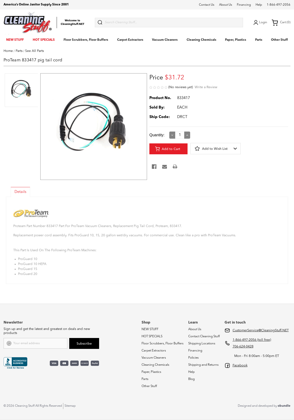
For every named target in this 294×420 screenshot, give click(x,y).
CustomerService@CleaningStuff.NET (261, 330)
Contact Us (206, 4)
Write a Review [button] (206, 87)
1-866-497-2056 (278, 4)
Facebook (240, 365)
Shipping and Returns (203, 364)
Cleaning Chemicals (201, 39)
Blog (191, 379)
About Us (225, 4)
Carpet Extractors (130, 39)
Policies (193, 357)
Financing (244, 4)
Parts (258, 39)
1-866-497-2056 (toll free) (252, 340)
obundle (284, 405)
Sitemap (70, 405)
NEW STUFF (15, 39)
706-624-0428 (243, 346)
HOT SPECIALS (44, 39)
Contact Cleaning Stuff (204, 336)
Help (259, 4)
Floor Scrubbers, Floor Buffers (86, 39)
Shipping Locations (201, 343)
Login (260, 22)
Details (20, 192)
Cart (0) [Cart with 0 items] (280, 22)
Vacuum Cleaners (165, 39)
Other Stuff (279, 39)
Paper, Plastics (235, 39)
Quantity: (157, 135)
